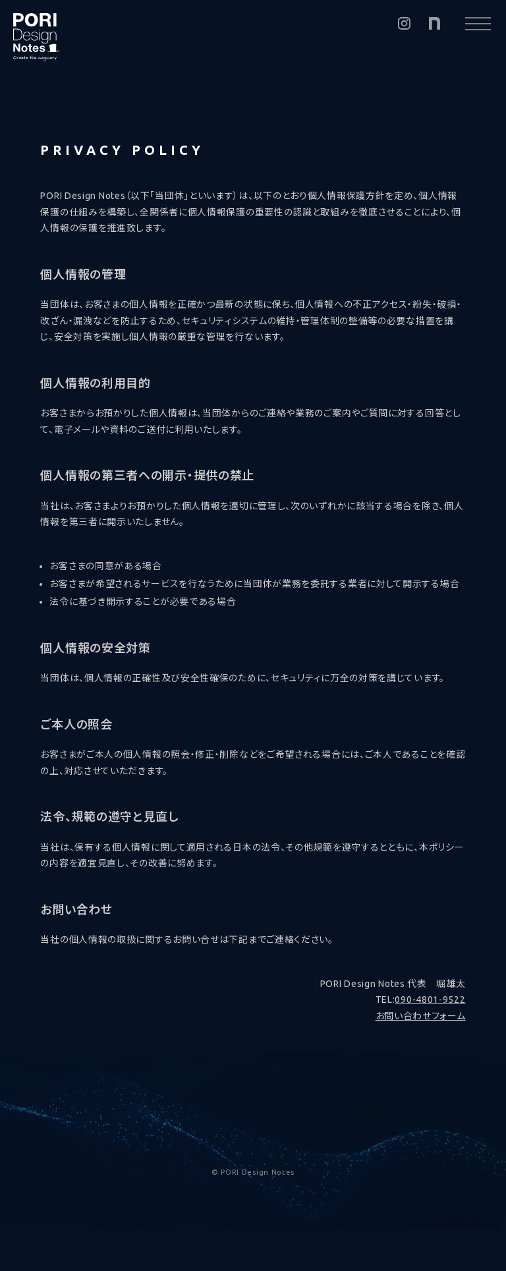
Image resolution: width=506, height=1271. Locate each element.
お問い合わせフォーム (421, 1016)
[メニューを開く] (478, 23)
